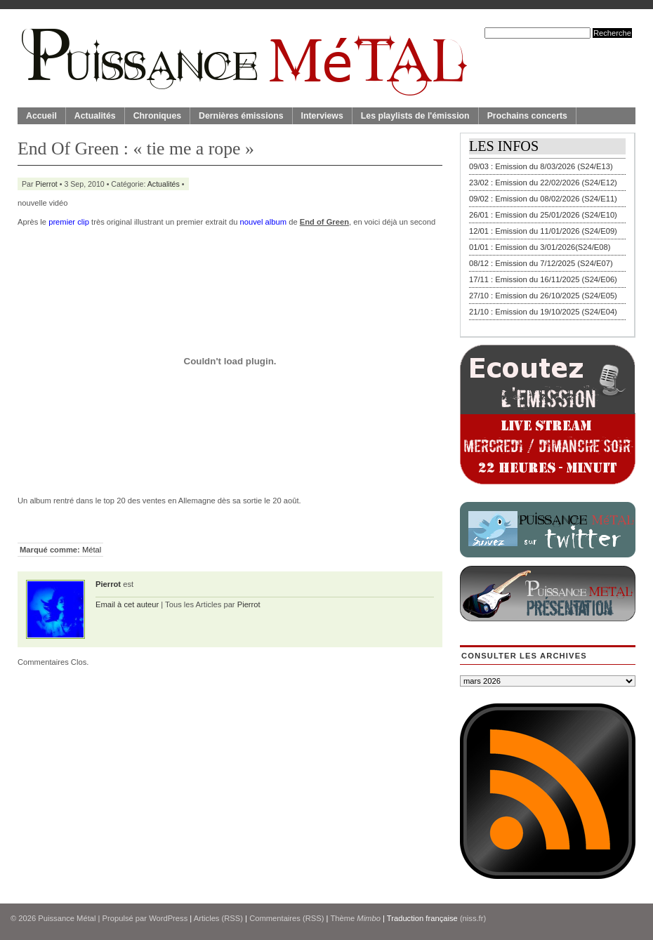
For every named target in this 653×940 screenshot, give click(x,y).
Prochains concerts (527, 116)
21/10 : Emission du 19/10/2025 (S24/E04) (543, 311)
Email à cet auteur (127, 604)
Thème (355, 918)
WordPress (168, 918)
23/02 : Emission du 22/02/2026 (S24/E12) (543, 182)
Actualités (95, 116)
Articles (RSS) (218, 918)
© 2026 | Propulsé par (80, 918)
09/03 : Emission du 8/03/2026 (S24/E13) (541, 166)
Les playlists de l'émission (415, 116)
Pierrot (47, 184)
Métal (91, 549)
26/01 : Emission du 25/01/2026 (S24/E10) (543, 215)
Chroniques (157, 116)
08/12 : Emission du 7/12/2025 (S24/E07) (541, 263)
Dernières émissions (241, 116)
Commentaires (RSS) (286, 918)
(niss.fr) (473, 918)
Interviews (322, 116)
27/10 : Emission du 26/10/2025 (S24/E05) (543, 295)
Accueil (41, 116)
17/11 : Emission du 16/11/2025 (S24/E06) (543, 279)
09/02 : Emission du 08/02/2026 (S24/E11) (543, 198)
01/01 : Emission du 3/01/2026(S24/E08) (540, 247)
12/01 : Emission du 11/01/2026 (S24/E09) (543, 231)
